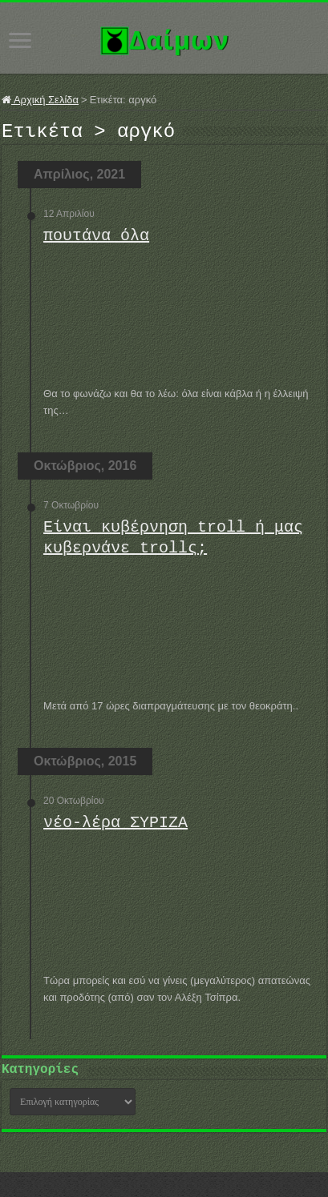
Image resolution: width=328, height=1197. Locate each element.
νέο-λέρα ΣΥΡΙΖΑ (115, 827)
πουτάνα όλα (96, 240)
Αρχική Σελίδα (40, 100)
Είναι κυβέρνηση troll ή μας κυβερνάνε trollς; (173, 542)
